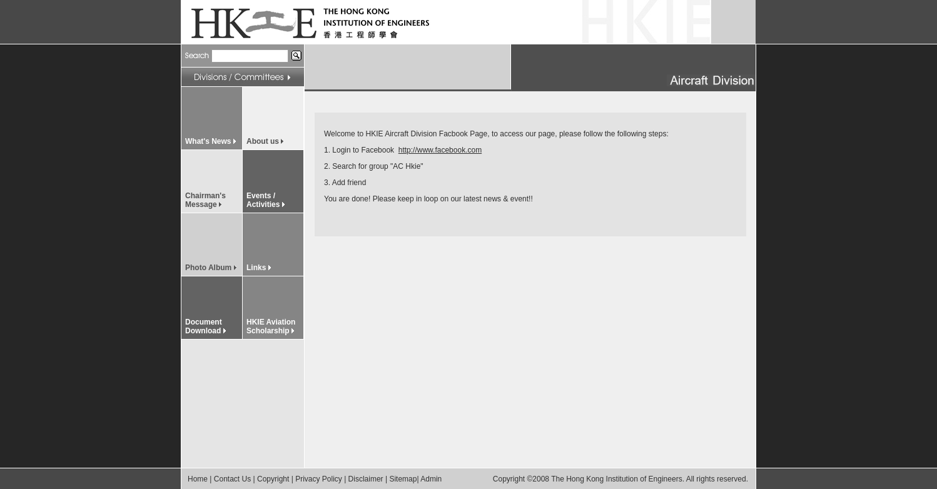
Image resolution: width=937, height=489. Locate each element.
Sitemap (403, 479)
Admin (431, 479)
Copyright (273, 479)
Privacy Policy (318, 479)
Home (198, 479)
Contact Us (232, 479)
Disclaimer (365, 479)
